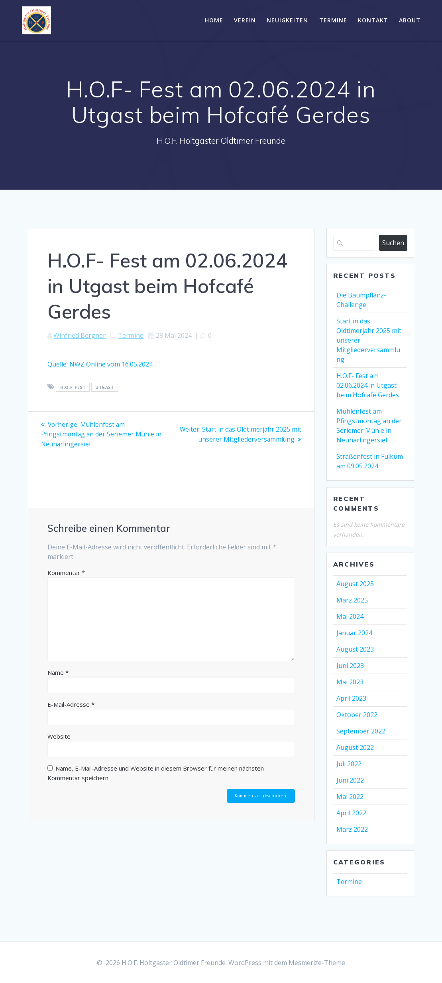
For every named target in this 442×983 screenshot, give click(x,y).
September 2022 (360, 731)
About (409, 20)
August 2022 (355, 747)
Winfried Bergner (79, 335)
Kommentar (66, 572)
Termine (333, 20)
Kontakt (373, 20)
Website (59, 736)
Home (214, 20)
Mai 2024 (349, 616)
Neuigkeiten (287, 20)
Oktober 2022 (356, 714)
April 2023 (351, 698)
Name (58, 672)
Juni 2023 (350, 665)
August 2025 (355, 583)
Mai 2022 (349, 796)
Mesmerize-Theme (317, 962)
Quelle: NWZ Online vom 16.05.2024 (100, 364)
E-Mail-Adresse (70, 704)
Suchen (393, 242)
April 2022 (351, 813)
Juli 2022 (348, 763)
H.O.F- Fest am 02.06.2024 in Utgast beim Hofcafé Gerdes (367, 385)
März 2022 (352, 829)
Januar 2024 (354, 632)
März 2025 (352, 600)
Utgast (104, 387)
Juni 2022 (350, 780)
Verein (245, 20)
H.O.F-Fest (72, 387)
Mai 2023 (349, 682)
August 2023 (355, 649)
